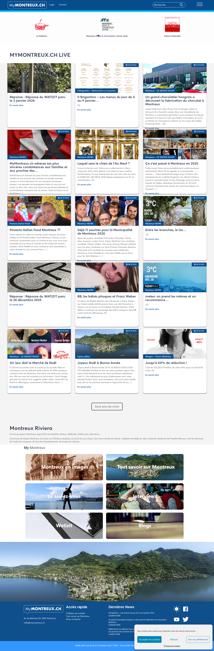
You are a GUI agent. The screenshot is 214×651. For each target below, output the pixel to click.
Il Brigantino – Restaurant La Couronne (96, 90)
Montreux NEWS (18, 157)
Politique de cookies (172, 646)
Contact (55, 4)
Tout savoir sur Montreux (77, 616)
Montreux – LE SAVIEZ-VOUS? (159, 90)
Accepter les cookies (149, 639)
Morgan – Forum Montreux (158, 356)
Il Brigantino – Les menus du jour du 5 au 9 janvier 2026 (131, 613)
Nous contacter (73, 619)
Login (44, 4)
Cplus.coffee (83, 356)
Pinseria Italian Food (20, 223)
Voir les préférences (198, 639)
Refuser (174, 639)
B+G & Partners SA (101, 645)
